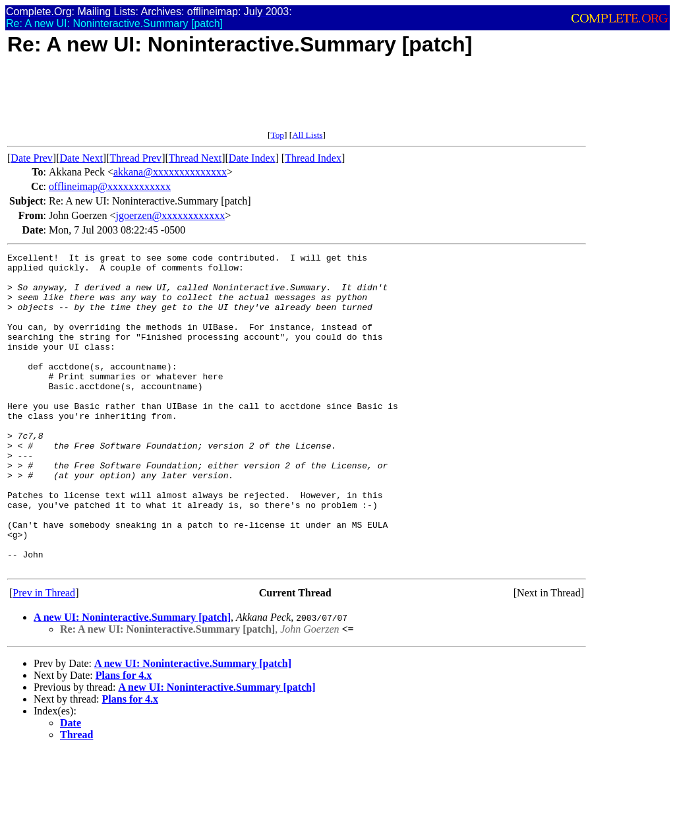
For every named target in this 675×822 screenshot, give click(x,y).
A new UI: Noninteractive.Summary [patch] (132, 680)
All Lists (307, 135)
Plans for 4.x (124, 738)
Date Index (252, 158)
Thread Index (313, 158)
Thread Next (195, 158)
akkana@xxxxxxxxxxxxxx (170, 171)
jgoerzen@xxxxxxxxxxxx (170, 215)
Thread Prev (135, 158)
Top (277, 135)
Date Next (81, 158)
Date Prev (32, 158)
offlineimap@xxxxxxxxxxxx (110, 186)
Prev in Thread (44, 656)
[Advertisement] (247, 100)
